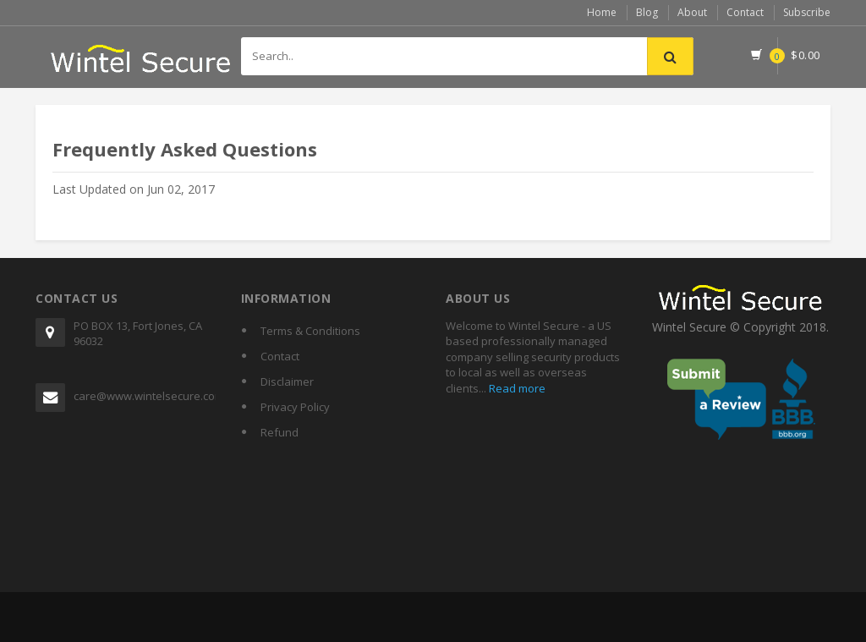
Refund (279, 432)
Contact (745, 12)
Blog (647, 12)
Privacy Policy (295, 406)
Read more (515, 388)
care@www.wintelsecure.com (145, 395)
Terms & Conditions (310, 330)
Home (602, 12)
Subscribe (806, 12)
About (692, 12)
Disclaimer (287, 381)
